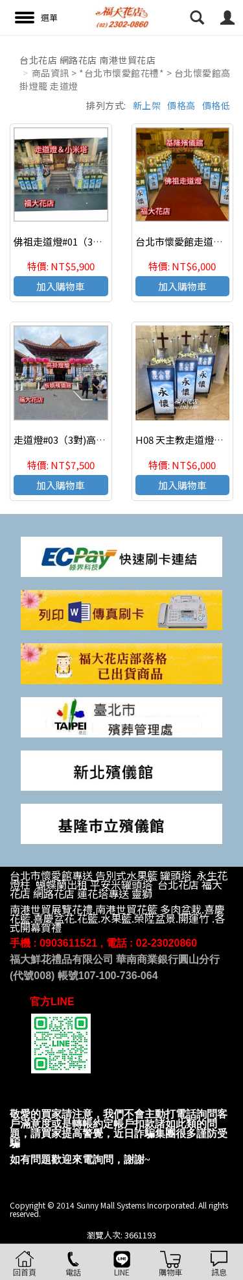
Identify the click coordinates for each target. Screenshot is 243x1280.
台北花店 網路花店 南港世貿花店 (87, 59)
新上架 (147, 105)
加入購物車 (60, 286)
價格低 (216, 105)
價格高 (181, 105)
